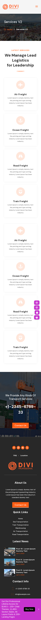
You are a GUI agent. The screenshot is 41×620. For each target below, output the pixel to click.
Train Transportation (20, 525)
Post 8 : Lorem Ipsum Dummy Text (25, 571)
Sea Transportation (20, 522)
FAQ (15, 456)
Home (9, 29)
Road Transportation (20, 535)
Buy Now (29, 609)
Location (24, 456)
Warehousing (20, 528)
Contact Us (20, 425)
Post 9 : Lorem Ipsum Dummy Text (25, 561)
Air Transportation (20, 531)
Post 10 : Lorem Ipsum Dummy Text (26, 550)
